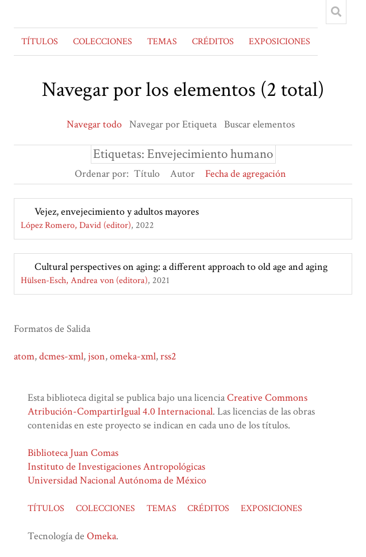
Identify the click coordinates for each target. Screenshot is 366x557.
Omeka (101, 536)
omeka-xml (133, 356)
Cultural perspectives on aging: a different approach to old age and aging (181, 266)
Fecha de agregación (245, 173)
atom (24, 356)
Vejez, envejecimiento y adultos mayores (116, 211)
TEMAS (162, 42)
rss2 (168, 356)
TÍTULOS (39, 42)
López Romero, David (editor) (76, 225)
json (96, 356)
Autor (182, 173)
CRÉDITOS (213, 42)
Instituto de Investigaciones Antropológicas (116, 466)
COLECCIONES (102, 42)
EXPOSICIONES (279, 42)
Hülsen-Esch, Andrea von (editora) (84, 280)
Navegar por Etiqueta (173, 124)
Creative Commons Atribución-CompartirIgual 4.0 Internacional (167, 404)
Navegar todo (94, 124)
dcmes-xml (61, 356)
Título (147, 173)
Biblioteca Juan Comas (73, 452)
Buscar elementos (259, 124)
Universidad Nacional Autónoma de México (117, 480)
